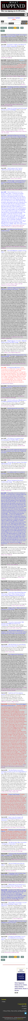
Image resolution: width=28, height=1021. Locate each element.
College (16, 283)
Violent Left (9, 105)
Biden (6, 352)
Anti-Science (9, 76)
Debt (13, 363)
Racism (13, 690)
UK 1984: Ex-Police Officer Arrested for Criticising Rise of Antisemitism (14, 843)
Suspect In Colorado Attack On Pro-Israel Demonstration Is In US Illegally (14, 108)
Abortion (8, 870)
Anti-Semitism (8, 104)
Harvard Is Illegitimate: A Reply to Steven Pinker (13, 251)
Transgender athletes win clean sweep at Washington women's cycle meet (14, 921)
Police (10, 792)
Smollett (3, 248)
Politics (23, 84)
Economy (3, 365)
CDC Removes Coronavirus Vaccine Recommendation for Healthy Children (12, 439)
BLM (10, 790)
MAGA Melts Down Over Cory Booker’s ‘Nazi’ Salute (11, 192)
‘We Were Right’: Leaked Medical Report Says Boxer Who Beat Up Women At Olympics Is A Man (13, 182)
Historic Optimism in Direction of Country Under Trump (12, 481)
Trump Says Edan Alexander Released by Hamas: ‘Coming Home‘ (14, 854)
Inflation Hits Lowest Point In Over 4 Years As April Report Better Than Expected (13, 885)
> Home (3, 1001)
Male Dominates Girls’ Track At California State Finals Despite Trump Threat (11, 168)
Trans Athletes (8, 57)
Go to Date (11, 23)
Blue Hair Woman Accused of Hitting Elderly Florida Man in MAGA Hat (13, 645)
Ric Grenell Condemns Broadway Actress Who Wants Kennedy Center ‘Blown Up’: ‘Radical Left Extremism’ (14, 451)
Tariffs (19, 543)
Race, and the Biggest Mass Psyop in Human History (13, 704)
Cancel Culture (15, 225)
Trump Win (8, 338)
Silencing (14, 285)
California (14, 337)
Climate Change (16, 76)
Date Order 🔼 (24, 23)
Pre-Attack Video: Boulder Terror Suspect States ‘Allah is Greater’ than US (14, 35)
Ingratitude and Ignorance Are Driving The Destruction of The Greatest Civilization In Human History (14, 137)
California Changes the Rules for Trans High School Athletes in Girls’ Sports (13, 288)
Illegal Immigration (10, 131)
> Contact (24, 1008)
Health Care (23, 436)
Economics (15, 164)
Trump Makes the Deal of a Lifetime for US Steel (13, 493)
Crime (9, 352)
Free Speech (9, 285)
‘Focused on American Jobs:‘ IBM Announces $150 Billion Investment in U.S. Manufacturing (12, 623)
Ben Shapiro (13, 814)
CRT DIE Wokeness (5, 689)
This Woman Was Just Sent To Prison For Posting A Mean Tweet (13, 386)
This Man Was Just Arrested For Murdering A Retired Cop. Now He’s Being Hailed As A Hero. (14, 771)
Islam (25, 40)
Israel (19, 131)
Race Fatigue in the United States (15, 654)
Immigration (8, 397)
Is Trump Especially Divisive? (14, 367)
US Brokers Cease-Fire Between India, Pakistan (13, 830)
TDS (7, 652)
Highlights (17, 17)
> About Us (24, 1006)
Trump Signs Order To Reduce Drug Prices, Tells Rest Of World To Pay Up (13, 873)
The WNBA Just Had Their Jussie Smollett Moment (12, 229)
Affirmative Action (6, 701)
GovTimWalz (7, 590)
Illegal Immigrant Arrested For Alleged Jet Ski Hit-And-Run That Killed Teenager (14, 341)
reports (21, 78)
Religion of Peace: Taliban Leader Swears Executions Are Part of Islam (13, 608)
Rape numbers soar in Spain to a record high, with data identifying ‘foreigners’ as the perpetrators (13, 904)
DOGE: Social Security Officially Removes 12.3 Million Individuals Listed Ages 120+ (14, 400)
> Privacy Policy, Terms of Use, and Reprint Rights (15, 1011)
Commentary (11, 17)
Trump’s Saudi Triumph (13, 794)
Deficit (16, 363)
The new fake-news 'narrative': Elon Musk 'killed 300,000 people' (13, 463)
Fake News (23, 76)
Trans (3, 57)
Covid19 (9, 436)
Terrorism (3, 42)
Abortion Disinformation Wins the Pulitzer (12, 864)
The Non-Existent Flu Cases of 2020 (15, 408)
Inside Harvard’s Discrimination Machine (12, 693)
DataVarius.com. (20, 1018)
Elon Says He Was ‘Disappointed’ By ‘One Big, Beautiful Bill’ (13, 355)
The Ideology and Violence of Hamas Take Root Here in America (13, 87)
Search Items (24, 21)
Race (10, 690)
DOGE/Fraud (22, 363)
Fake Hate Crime (10, 246)
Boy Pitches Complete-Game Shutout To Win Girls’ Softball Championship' (13, 45)
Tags (2, 21)
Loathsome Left (19, 104)
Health (18, 436)
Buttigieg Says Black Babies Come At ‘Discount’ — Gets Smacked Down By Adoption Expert (13, 938)
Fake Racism (23, 246)
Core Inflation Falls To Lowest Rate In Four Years (13, 472)
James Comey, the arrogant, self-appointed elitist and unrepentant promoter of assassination (12, 818)
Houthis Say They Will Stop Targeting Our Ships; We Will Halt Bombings (13, 890)
